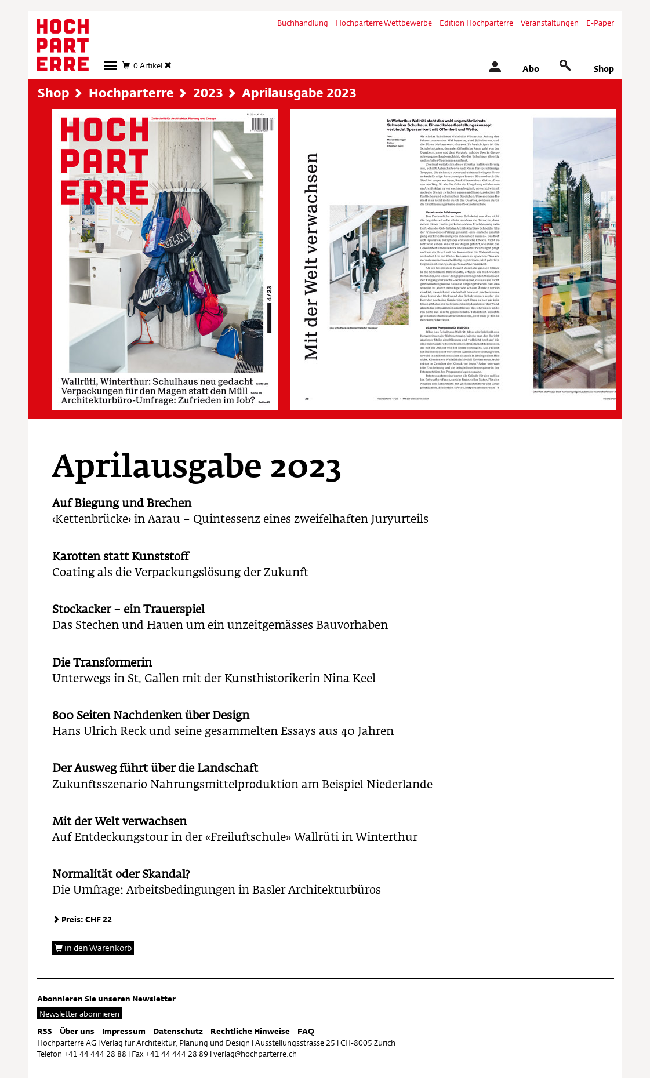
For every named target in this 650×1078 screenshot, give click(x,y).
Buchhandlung (302, 22)
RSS (44, 1031)
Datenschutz (178, 1031)
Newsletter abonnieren (79, 1013)
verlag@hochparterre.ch (255, 1053)
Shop (604, 68)
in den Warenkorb (93, 947)
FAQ (305, 1031)
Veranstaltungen (550, 22)
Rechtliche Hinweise (250, 1031)
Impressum (124, 1031)
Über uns (77, 1031)
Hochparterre (131, 93)
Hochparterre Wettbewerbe (384, 22)
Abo (530, 68)
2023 (208, 93)
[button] (110, 66)
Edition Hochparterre (476, 22)
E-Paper (600, 22)
